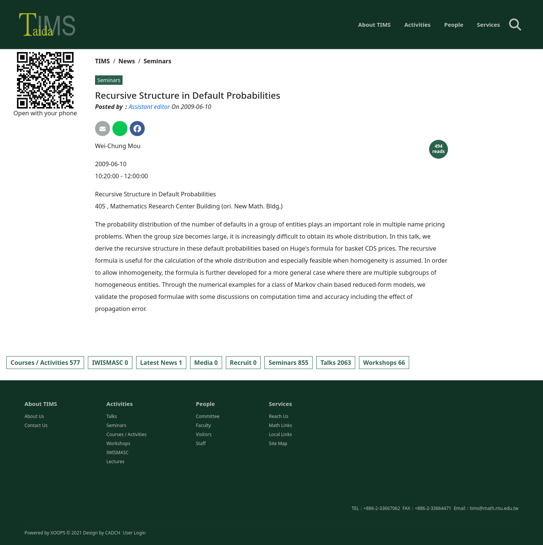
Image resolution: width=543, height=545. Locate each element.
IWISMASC (117, 490)
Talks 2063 (336, 362)
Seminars (158, 61)
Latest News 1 (161, 362)
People (453, 24)
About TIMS (374, 24)
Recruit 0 (243, 362)
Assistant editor (149, 107)
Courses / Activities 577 (45, 362)
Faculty (203, 462)
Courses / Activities (126, 471)
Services (488, 24)
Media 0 (206, 362)
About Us (34, 453)
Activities (417, 24)
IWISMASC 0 (110, 362)
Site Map (278, 481)
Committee (207, 453)
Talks (111, 453)
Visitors (203, 471)
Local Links (280, 471)
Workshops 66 (384, 362)
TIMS (102, 61)
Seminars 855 (288, 362)
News (126, 61)
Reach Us (278, 453)
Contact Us (36, 462)
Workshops (118, 481)
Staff (201, 481)
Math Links (280, 462)
